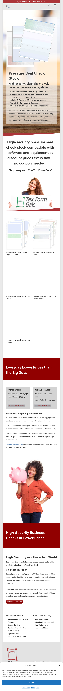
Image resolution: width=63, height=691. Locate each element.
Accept (31, 683)
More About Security (14, 601)
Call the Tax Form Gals (14, 445)
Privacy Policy (35, 688)
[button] (60, 665)
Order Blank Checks (43, 405)
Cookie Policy (26, 688)
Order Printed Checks (17, 405)
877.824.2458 (23, 2)
